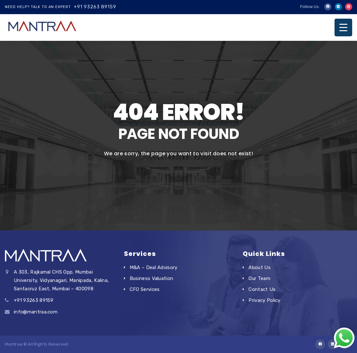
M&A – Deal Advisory (154, 267)
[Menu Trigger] (343, 27)
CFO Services (145, 289)
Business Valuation (151, 278)
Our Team (259, 278)
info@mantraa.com (35, 312)
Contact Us (261, 289)
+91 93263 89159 (95, 7)
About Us (259, 267)
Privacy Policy (264, 300)
